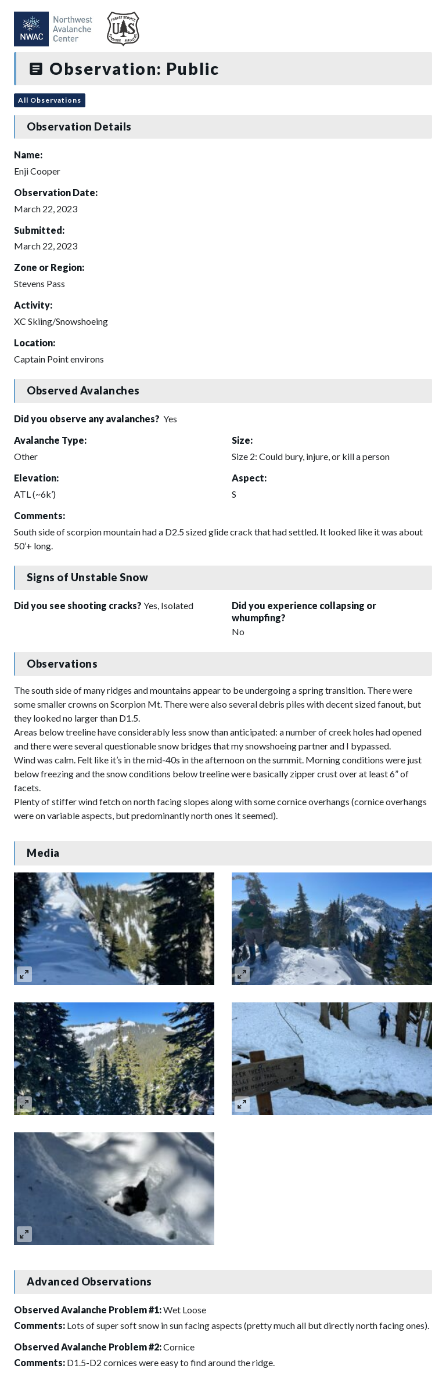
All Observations (49, 100)
